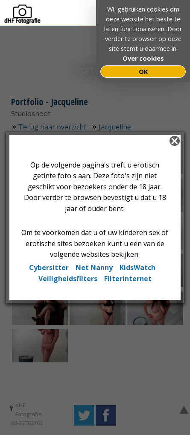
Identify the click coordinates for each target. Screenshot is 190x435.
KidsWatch (137, 267)
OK (143, 72)
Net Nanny (94, 267)
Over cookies (143, 58)
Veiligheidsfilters (67, 278)
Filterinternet (128, 278)
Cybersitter (49, 267)
